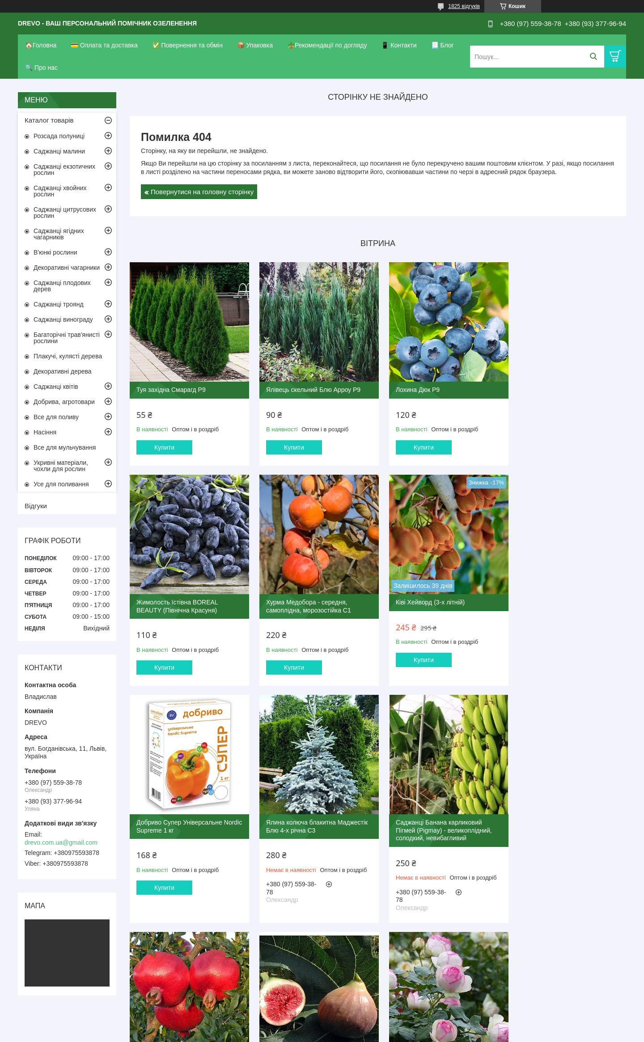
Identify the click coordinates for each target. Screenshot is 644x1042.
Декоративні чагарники (67, 267)
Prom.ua (364, 1017)
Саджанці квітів (56, 386)
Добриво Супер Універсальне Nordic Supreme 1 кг (432, 608)
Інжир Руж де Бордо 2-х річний (434, 830)
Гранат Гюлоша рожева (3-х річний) (314, 830)
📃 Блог (442, 45)
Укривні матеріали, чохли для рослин (61, 465)
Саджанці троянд (59, 304)
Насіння (45, 432)
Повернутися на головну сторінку (202, 192)
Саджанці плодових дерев (62, 286)
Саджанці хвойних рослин (60, 191)
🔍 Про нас (41, 67)
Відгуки (36, 506)
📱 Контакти (398, 45)
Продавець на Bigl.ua (322, 1025)
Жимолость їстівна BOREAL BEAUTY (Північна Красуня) (556, 390)
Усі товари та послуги (375, 956)
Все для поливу (56, 417)
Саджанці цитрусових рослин (65, 212)
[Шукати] (593, 57)
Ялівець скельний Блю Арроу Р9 (310, 386)
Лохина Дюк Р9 (411, 386)
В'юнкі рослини (55, 252)
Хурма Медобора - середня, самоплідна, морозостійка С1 (178, 608)
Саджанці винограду (63, 319)
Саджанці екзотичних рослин (64, 169)
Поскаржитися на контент (298, 1033)
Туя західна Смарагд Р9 (171, 386)
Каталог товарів (49, 120)
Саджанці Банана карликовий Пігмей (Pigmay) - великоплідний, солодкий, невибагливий (184, 838)
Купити (164, 444)
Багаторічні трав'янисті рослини (67, 337)
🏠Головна (40, 45)
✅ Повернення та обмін (187, 45)
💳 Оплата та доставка (104, 45)
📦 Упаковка (255, 45)
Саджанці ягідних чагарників (59, 234)
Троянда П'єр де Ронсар (551, 830)
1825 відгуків (464, 6)
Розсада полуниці (59, 136)
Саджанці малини (59, 151)
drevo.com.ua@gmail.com (61, 842)
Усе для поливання (61, 484)
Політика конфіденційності (368, 1033)
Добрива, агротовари (64, 401)
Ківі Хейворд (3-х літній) (297, 604)
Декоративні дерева (63, 371)
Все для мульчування (65, 447)
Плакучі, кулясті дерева (68, 356)
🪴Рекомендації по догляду (327, 45)
